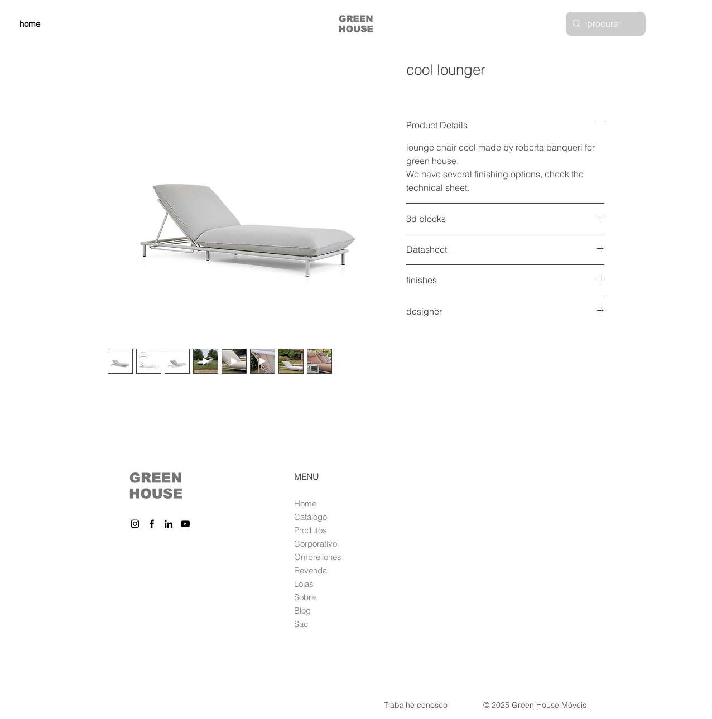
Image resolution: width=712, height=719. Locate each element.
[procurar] (604, 24)
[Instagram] (135, 523)
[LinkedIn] (168, 523)
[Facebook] (151, 523)
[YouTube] (185, 523)
